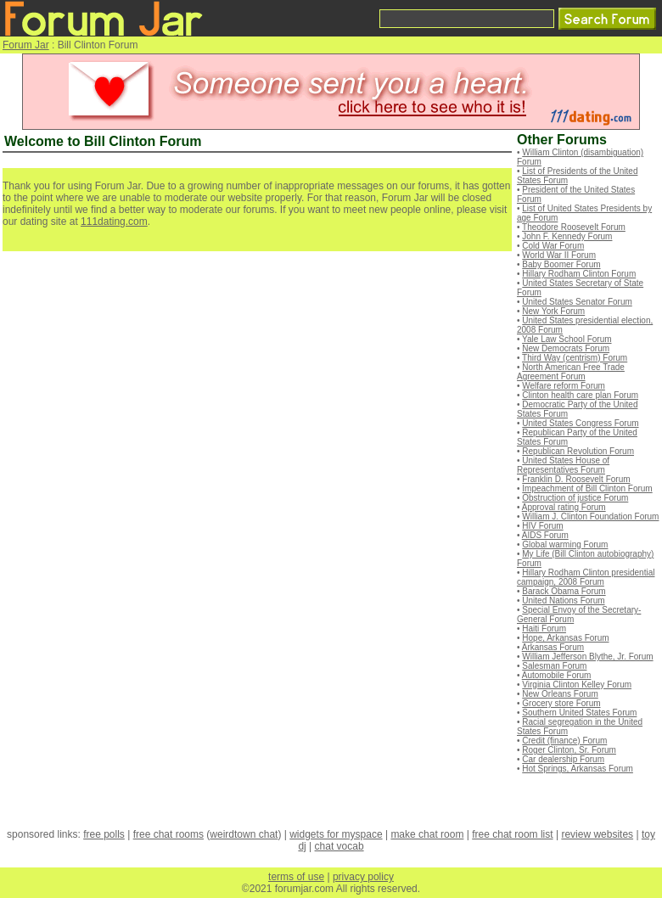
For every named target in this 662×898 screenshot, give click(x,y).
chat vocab (339, 846)
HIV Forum (542, 525)
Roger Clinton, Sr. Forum (569, 750)
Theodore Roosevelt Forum (574, 227)
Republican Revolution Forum (578, 451)
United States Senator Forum (577, 301)
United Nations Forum (563, 600)
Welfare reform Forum (563, 385)
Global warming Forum (565, 544)
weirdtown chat (244, 834)
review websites (597, 834)
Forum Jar (26, 45)
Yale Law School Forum (566, 339)
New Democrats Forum (565, 348)
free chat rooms (168, 834)
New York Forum (553, 311)
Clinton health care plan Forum (580, 395)
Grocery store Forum (561, 703)
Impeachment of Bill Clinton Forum (587, 488)
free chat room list (512, 834)
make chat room (426, 834)
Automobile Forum (557, 675)
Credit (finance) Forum (564, 740)
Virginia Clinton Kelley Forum (576, 684)
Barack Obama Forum (563, 591)
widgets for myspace (335, 834)
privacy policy (363, 877)
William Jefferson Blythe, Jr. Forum (587, 656)
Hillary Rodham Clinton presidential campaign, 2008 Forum (585, 577)
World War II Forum (559, 255)
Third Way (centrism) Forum (574, 357)
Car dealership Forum (563, 759)
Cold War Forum (553, 245)
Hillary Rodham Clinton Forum (579, 273)
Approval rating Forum (564, 507)
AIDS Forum (545, 535)
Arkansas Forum (553, 647)
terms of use (296, 877)
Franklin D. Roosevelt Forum (576, 479)
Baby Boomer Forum (561, 264)
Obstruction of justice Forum (575, 497)
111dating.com (114, 221)
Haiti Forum (544, 628)
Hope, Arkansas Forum (565, 638)
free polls (104, 834)
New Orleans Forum (559, 694)
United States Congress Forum (580, 423)
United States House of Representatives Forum (563, 465)
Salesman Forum (554, 666)
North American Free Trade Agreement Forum (571, 371)
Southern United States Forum (579, 712)
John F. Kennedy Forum (567, 236)
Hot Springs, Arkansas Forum (577, 768)
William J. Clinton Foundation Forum (590, 516)
